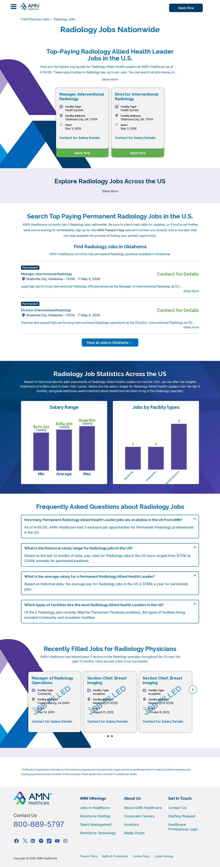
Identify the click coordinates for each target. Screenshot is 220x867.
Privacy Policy (88, 856)
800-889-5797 (39, 824)
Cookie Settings (164, 856)
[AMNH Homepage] (29, 6)
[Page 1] (108, 736)
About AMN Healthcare (143, 807)
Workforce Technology (98, 833)
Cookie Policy (141, 856)
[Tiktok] (49, 840)
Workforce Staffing (95, 816)
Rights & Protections (115, 856)
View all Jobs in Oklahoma (110, 342)
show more (191, 291)
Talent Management (95, 824)
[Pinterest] (41, 840)
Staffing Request (181, 816)
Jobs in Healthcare (95, 807)
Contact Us (177, 807)
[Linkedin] (33, 840)
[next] (193, 689)
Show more (110, 79)
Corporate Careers (139, 816)
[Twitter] (24, 840)
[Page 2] (112, 736)
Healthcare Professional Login (183, 827)
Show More (110, 191)
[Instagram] (65, 840)
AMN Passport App (111, 230)
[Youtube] (57, 840)
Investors (131, 824)
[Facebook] (16, 840)
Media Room (134, 833)
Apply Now (186, 7)
